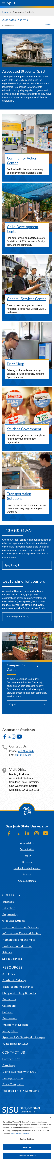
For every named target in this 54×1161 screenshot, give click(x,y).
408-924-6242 (26, 751)
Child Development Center (22, 229)
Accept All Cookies (27, 1156)
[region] (27, 1137)
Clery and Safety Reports (19, 993)
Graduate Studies (13, 921)
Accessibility (27, 843)
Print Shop (15, 364)
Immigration (10, 1031)
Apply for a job (12, 565)
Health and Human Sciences (20, 927)
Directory (8, 1065)
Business (8, 902)
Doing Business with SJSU (19, 1072)
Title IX (27, 855)
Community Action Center (22, 161)
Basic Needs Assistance (17, 987)
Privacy (27, 874)
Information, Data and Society (21, 933)
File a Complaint (13, 1084)
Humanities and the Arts (18, 940)
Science (7, 952)
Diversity (27, 862)
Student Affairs (8, 26)
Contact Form (11, 1059)
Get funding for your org (17, 616)
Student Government (24, 429)
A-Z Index (8, 974)
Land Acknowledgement (27, 868)
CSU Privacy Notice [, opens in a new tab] (20, 1133)
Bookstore (9, 999)
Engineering (10, 914)
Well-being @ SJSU (15, 1044)
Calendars (9, 1006)
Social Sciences (12, 959)
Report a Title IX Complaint (20, 1091)
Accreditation (27, 849)
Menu (48, 24)
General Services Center (26, 299)
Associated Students (23, 12)
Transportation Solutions (19, 496)
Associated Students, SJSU (23, 71)
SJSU (11, 3)
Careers (7, 1012)
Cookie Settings (27, 881)
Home (5, 12)
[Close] (50, 1118)
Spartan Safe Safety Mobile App (23, 1037)
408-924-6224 (23, 755)
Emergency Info (12, 1078)
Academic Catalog (14, 980)
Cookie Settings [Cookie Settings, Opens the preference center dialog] (27, 1139)
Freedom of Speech (15, 1025)
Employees (9, 1018)
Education (8, 908)
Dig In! (12, 704)
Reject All (27, 1147)
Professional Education (17, 946)
